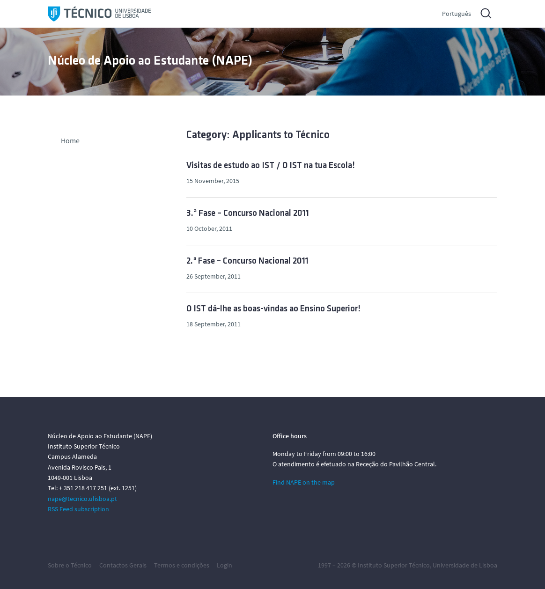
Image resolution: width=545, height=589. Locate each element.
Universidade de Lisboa (465, 565)
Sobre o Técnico (70, 565)
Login (224, 565)
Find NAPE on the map (303, 482)
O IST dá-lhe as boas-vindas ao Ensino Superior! (273, 309)
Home (70, 140)
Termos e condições (181, 565)
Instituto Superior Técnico (394, 565)
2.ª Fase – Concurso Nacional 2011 (247, 261)
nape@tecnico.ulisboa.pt (82, 498)
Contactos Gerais (123, 565)
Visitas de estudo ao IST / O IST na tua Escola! (270, 166)
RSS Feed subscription (78, 509)
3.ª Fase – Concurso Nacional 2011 (247, 213)
